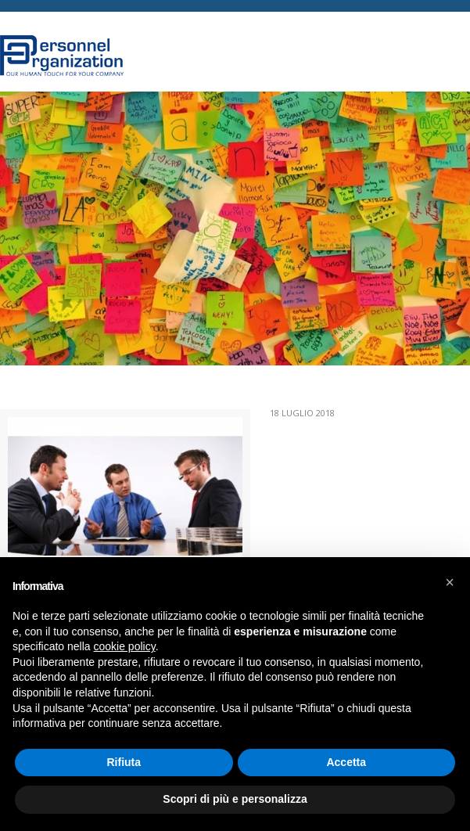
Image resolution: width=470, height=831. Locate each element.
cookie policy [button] (125, 646)
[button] (449, 582)
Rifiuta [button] (123, 762)
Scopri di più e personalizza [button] (235, 799)
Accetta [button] (346, 762)
